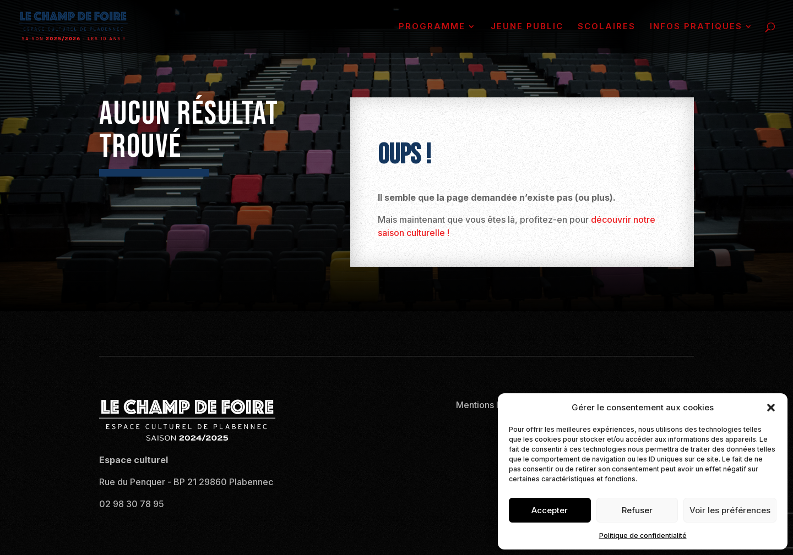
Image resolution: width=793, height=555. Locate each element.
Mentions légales (491, 404)
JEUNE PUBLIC (527, 27)
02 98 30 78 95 (131, 503)
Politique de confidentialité (643, 535)
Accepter (549, 510)
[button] (770, 407)
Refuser (637, 510)
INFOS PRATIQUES (696, 27)
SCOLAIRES (607, 27)
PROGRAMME (432, 27)
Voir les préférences (729, 510)
